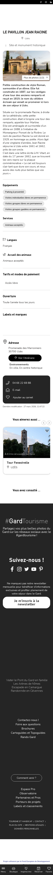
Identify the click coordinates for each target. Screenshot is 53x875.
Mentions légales (34, 825)
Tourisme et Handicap (20, 821)
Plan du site (15, 825)
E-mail (16, 390)
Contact (39, 821)
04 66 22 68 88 (22, 383)
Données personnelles (26, 828)
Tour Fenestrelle (18, 462)
